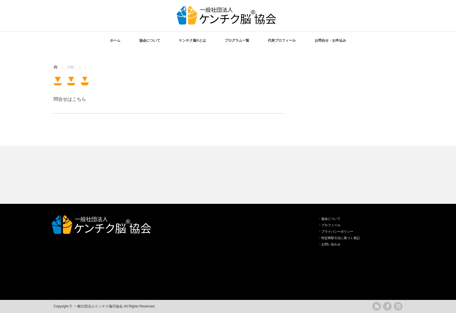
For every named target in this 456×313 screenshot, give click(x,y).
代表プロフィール (282, 40)
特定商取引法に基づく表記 (340, 238)
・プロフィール (329, 225)
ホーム (115, 40)
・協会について (329, 218)
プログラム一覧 (237, 40)
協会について (149, 40)
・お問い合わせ (329, 244)
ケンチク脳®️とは (192, 40)
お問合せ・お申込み (330, 40)
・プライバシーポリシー (335, 231)
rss (376, 306)
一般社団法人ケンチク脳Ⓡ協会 (98, 306)
